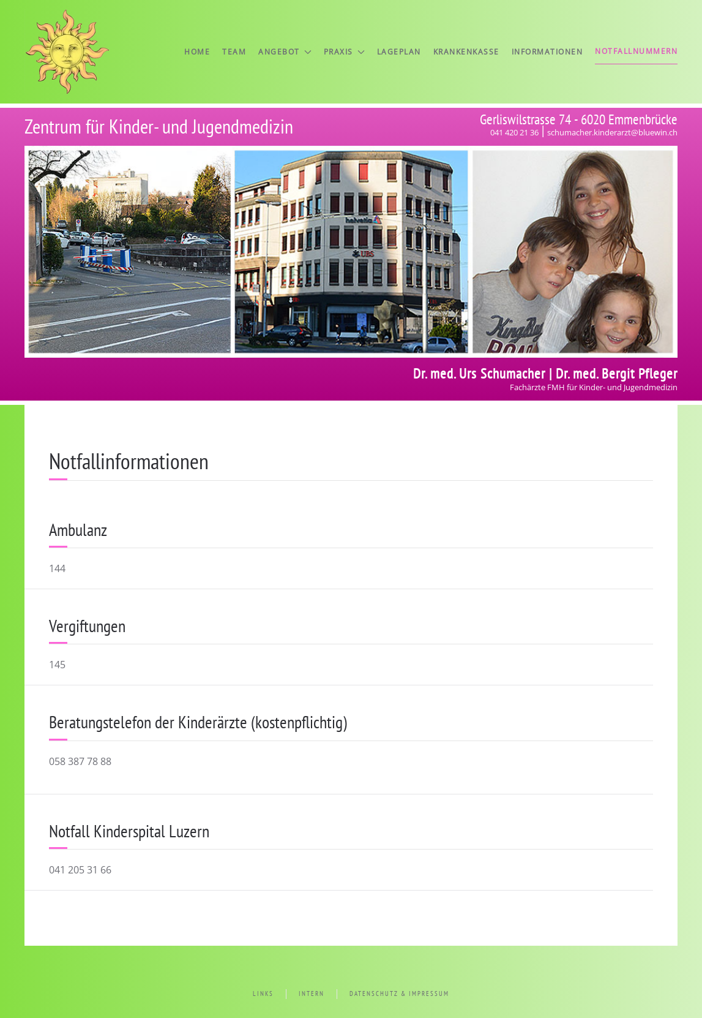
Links (263, 993)
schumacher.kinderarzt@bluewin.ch (612, 132)
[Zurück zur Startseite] (67, 51)
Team (234, 52)
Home (197, 52)
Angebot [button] (285, 52)
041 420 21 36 (514, 132)
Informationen (547, 52)
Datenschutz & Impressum (399, 993)
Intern (311, 993)
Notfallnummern (636, 51)
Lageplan (399, 52)
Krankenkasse (466, 52)
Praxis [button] (344, 52)
